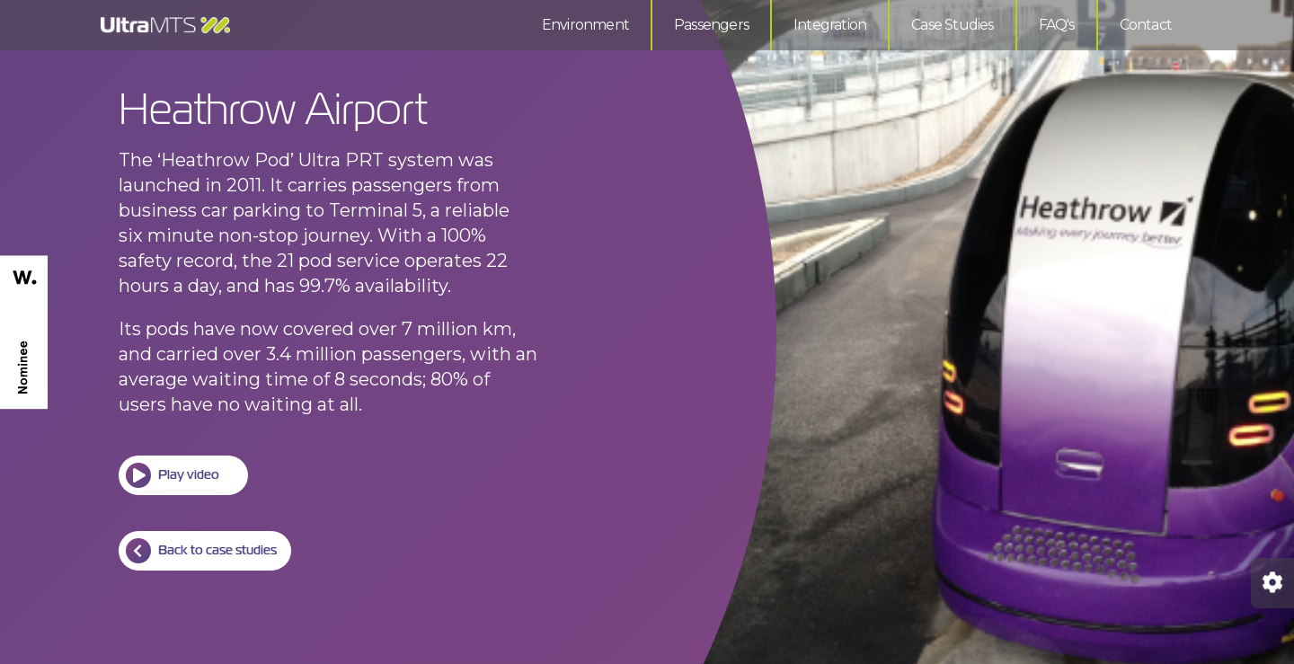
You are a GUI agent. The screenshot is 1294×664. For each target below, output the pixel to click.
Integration (829, 24)
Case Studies (952, 24)
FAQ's (1057, 24)
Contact (1146, 24)
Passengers (711, 24)
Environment (585, 24)
